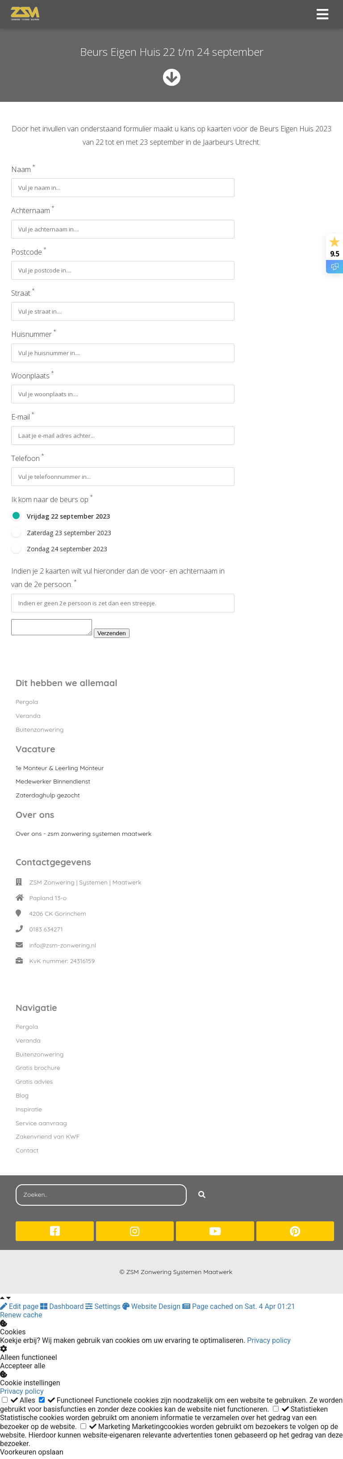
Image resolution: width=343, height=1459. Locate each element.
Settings (103, 1309)
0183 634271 (46, 932)
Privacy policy (269, 1343)
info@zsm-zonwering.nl (62, 948)
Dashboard (62, 1309)
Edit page (20, 1309)
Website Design (152, 1309)
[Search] (202, 1197)
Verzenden (120, 636)
